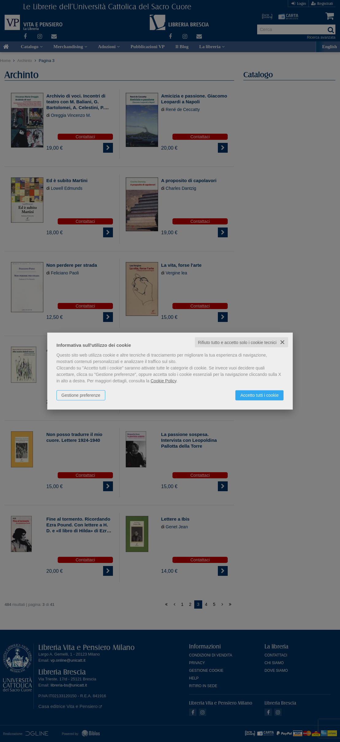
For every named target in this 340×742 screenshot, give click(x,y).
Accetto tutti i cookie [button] (259, 394)
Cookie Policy (163, 380)
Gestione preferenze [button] (80, 394)
